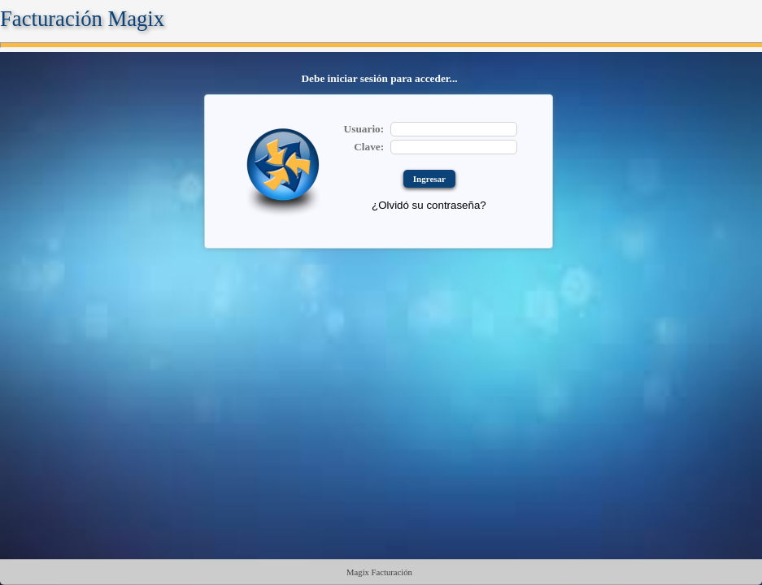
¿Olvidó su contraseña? (429, 205)
